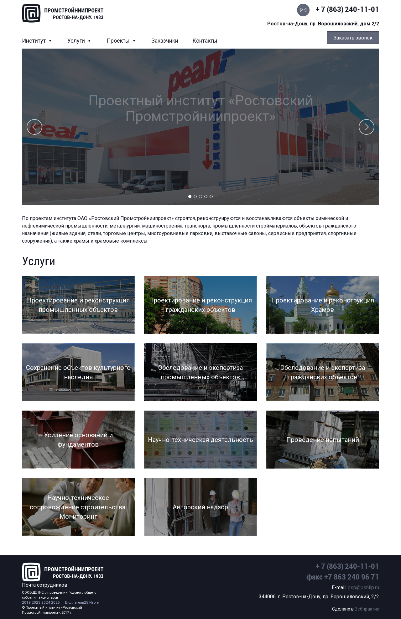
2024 (45, 602)
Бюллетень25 (76, 602)
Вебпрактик (367, 608)
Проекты (119, 40)
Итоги (94, 602)
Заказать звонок (353, 38)
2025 (55, 602)
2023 (36, 602)
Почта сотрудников (44, 585)
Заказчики (164, 40)
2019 (26, 602)
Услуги (76, 40)
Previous (34, 127)
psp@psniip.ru (363, 587)
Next (366, 127)
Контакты (204, 40)
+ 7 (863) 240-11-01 (347, 9)
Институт (34, 40)
